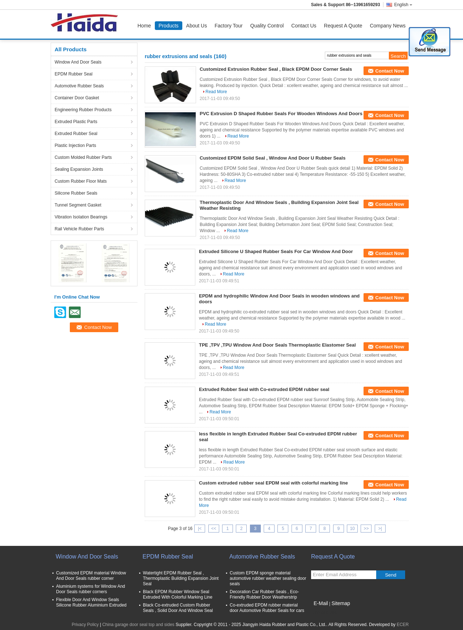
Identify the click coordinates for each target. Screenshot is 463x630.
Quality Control (267, 26)
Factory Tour (228, 26)
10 (352, 528)
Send (390, 575)
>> (366, 528)
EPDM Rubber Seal (74, 74)
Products (168, 26)
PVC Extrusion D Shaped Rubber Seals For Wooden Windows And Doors (281, 113)
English (403, 4)
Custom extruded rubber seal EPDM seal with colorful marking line (273, 483)
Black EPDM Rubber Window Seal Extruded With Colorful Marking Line (177, 594)
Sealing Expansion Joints (79, 169)
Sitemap (340, 603)
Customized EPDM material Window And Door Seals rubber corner (91, 575)
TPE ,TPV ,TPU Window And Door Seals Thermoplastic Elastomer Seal (277, 345)
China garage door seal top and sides (138, 624)
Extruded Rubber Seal (76, 133)
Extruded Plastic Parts (76, 121)
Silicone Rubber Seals (76, 193)
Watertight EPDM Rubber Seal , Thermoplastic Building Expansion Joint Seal (180, 578)
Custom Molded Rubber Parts (83, 157)
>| (380, 528)
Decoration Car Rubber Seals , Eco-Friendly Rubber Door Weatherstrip (264, 594)
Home (144, 26)
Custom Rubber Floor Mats (81, 181)
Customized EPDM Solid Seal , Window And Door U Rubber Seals (272, 158)
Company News (387, 26)
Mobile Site (324, 612)
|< (199, 528)
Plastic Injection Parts (75, 145)
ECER (403, 624)
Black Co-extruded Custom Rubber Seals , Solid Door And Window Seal (178, 608)
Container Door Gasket (77, 97)
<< (213, 528)
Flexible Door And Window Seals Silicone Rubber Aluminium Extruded (91, 602)
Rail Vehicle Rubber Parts (79, 228)
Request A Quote (343, 26)
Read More (216, 91)
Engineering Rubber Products (83, 109)
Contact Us (303, 26)
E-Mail (321, 603)
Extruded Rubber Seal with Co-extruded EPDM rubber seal (264, 389)
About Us (196, 26)
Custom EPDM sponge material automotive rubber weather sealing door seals (268, 578)
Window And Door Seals (78, 62)
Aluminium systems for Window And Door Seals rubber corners (90, 589)
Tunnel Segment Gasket (78, 205)
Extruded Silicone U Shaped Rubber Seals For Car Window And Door (276, 251)
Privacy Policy (85, 624)
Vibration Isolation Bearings (81, 217)
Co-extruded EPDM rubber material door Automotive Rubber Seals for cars (267, 608)
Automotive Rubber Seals (79, 85)
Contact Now (389, 71)
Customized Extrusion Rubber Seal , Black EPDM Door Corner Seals (276, 69)
